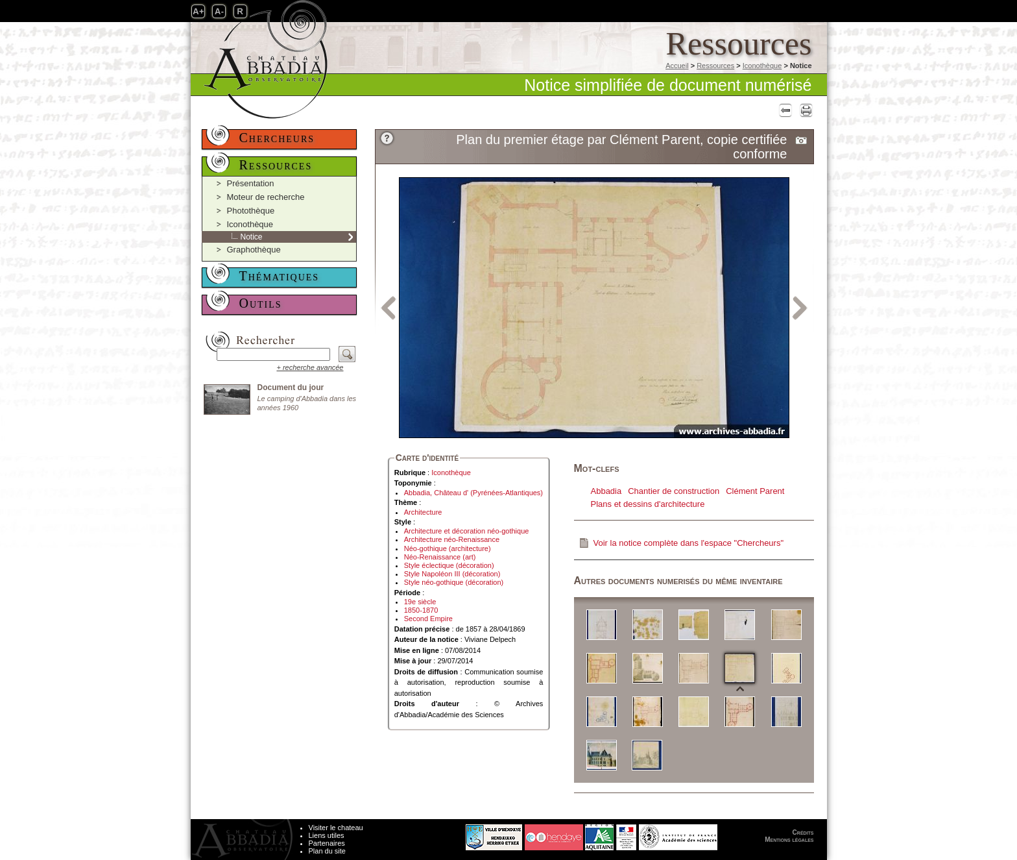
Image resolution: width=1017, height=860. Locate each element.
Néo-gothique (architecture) (447, 548)
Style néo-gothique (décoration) (453, 582)
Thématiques (279, 276)
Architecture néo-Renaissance (451, 539)
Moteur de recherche (266, 197)
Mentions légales (789, 839)
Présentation (250, 183)
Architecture (423, 512)
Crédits (803, 832)
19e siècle (420, 602)
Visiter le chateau (336, 827)
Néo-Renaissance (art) (440, 557)
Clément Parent (755, 491)
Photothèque (251, 210)
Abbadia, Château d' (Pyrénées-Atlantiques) (473, 493)
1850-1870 (421, 610)
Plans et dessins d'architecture (648, 504)
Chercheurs (277, 137)
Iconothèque (762, 65)
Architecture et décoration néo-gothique (466, 531)
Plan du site (327, 851)
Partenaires (327, 843)
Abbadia (606, 491)
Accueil (676, 65)
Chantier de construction (673, 491)
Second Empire (428, 618)
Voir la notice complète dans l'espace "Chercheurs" (688, 543)
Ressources (715, 65)
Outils (260, 303)
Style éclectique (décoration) (449, 565)
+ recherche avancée (309, 367)
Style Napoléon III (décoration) (452, 574)
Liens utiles (326, 835)
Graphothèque (254, 249)
